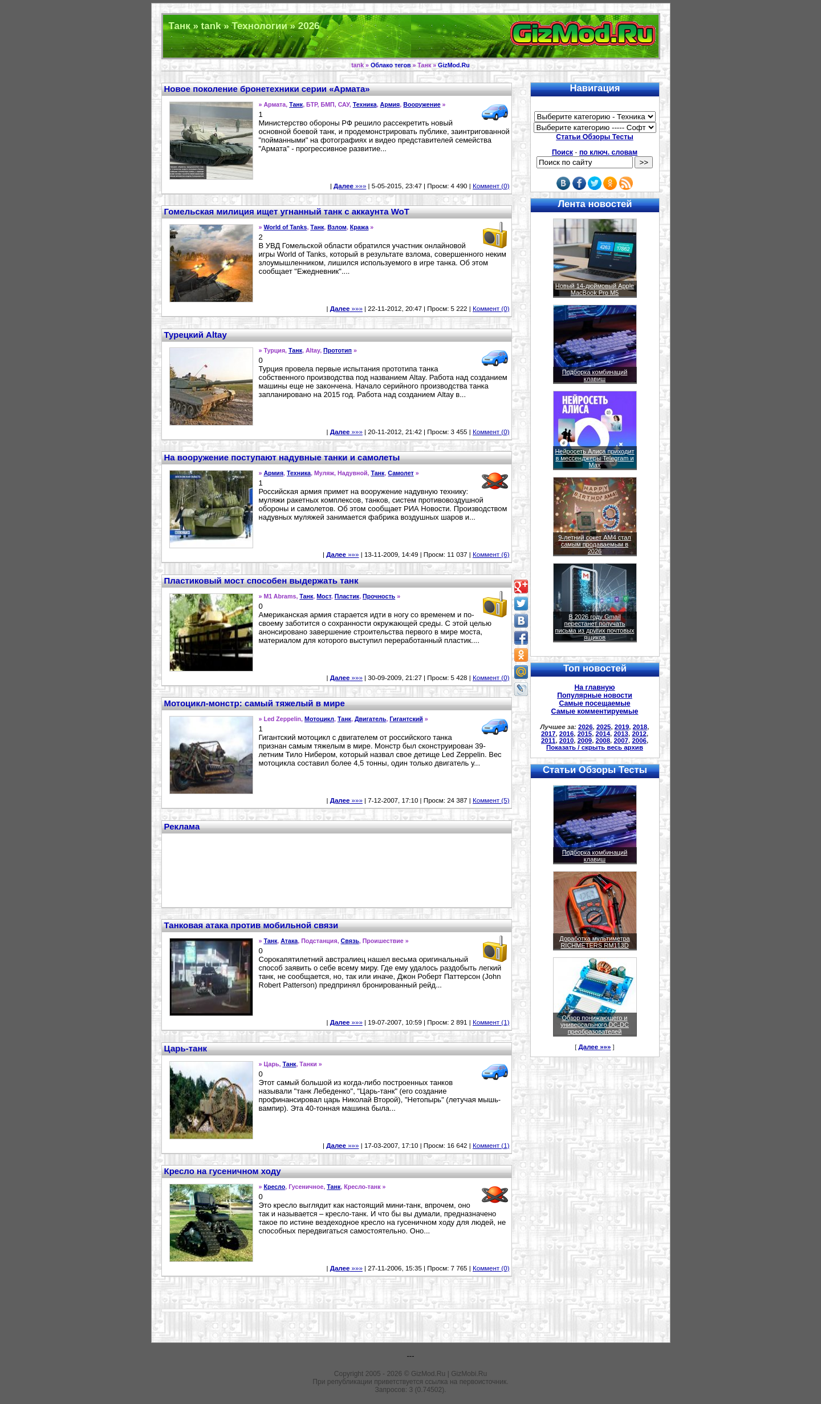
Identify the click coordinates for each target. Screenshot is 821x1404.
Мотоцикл (319, 718)
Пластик (347, 596)
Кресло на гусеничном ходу (222, 1171)
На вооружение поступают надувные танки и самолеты (282, 457)
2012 (639, 733)
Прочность (379, 596)
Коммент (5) (491, 800)
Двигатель (371, 718)
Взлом (337, 227)
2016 (566, 733)
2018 (640, 726)
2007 (620, 740)
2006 (639, 740)
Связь (350, 940)
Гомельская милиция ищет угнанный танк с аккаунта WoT (286, 211)
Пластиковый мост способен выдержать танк (261, 580)
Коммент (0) (491, 186)
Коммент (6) (491, 554)
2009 (585, 740)
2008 (603, 740)
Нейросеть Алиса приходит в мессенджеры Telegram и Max (594, 458)
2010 (566, 740)
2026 (585, 726)
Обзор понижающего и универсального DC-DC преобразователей (594, 1024)
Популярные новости (594, 695)
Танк (296, 104)
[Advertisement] (336, 868)
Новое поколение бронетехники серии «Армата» (267, 89)
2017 (548, 733)
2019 (622, 726)
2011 (548, 740)
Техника (365, 104)
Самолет (400, 473)
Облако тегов (390, 65)
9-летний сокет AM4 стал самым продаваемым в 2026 (594, 544)
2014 (603, 733)
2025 (603, 726)
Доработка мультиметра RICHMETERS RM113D (594, 942)
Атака (289, 940)
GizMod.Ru (454, 65)
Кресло (274, 1186)
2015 (585, 733)
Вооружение (421, 104)
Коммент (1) (491, 1022)
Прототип (337, 350)
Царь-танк (186, 1048)
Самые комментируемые (595, 711)
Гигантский (406, 718)
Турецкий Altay (195, 334)
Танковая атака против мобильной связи (251, 925)
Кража (359, 227)
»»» (350, 186)
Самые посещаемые (594, 703)
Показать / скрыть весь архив (594, 747)
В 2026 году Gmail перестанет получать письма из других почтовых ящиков (595, 627)
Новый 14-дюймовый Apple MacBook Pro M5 (595, 289)
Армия (390, 104)
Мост (323, 596)
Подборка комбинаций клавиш (595, 375)
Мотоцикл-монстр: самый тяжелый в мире (254, 703)
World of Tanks (285, 227)
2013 (620, 733)
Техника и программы (411, 36)
